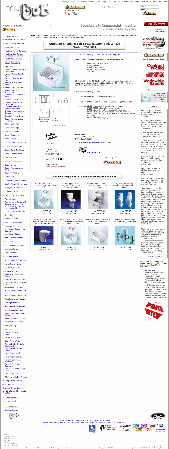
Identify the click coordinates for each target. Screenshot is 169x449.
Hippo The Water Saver (13, 222)
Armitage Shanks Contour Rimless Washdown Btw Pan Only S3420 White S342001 (44, 221)
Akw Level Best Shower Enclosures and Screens (14, 55)
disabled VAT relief (67, 422)
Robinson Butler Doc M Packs (16, 295)
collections (63, 420)
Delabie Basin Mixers (13, 124)
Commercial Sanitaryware (14, 43)
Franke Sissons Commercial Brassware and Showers (15, 203)
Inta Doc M (9, 242)
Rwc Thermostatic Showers (15, 306)
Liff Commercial (10, 253)
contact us (153, 2)
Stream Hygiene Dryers (13, 337)
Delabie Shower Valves (13, 154)
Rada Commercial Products (15, 287)
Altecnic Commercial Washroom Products (12, 63)
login (157, 31)
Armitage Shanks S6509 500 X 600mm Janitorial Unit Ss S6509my (98, 185)
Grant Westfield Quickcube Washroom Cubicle (15, 207)
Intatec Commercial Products (15, 245)
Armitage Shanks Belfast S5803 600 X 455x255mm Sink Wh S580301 (98, 221)
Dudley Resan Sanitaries (14, 188)
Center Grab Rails (11, 100)
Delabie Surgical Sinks (13, 161)
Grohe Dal (8, 215)
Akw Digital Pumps (12, 47)
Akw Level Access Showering (16, 51)
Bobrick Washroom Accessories (12, 91)
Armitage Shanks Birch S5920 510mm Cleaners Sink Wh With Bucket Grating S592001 (71, 221)
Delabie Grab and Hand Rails (16, 143)
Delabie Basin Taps (12, 128)
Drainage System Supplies (13, 388)
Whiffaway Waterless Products (16, 377)
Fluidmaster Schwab (12, 192)
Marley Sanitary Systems (14, 264)
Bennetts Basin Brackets (14, 87)
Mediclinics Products (12, 268)
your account (88, 420)
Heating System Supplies (12, 381)
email (47, 166)
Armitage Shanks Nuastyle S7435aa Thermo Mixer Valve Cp (125, 221)
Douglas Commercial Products (16, 180)
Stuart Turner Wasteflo (13, 341)
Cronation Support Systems (15, 116)
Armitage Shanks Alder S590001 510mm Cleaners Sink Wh (44, 185)
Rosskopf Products (12, 303)
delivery (56, 422)
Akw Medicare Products (13, 59)
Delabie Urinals (10, 165)
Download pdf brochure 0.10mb (99, 143)
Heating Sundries (11, 219)
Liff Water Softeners (12, 256)
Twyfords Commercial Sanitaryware (13, 365)
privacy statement (81, 422)
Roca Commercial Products (15, 299)
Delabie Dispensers (12, 135)
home (165, 2)
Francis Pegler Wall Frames (15, 195)
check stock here (93, 152)
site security (47, 422)
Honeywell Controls (12, 226)
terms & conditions (106, 422)
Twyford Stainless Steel (13, 357)
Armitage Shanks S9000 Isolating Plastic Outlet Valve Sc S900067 (125, 185)
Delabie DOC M (10, 139)
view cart (145, 2)
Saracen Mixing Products (14, 322)
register (163, 31)
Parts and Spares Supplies (13, 384)
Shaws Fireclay (10, 326)
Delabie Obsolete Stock (13, 146)
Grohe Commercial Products (15, 211)
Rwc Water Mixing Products (15, 310)
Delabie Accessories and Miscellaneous (14, 120)
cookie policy (93, 422)
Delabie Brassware (12, 131)
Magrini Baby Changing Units (15, 260)
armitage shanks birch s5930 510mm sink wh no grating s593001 (159, 96)
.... (154, 257)
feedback (137, 2)
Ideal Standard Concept (13, 234)
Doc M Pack (9, 177)
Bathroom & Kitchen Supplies (14, 40)
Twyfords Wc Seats (12, 373)
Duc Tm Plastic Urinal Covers (16, 184)
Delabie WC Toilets (12, 173)
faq (160, 2)
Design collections (11, 410)
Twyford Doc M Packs (13, 353)
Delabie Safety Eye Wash (14, 150)
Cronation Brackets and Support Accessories (13, 108)
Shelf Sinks (9, 329)
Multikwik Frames (11, 271)
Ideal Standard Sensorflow (14, 238)
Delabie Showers (11, 157)
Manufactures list (11, 401)
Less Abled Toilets (11, 249)
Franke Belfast (10, 199)
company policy (120, 422)
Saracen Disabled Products (15, 318)
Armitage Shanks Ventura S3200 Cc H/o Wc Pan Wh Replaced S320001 (71, 185)
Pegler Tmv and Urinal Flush (15, 279)
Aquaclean (9, 67)
